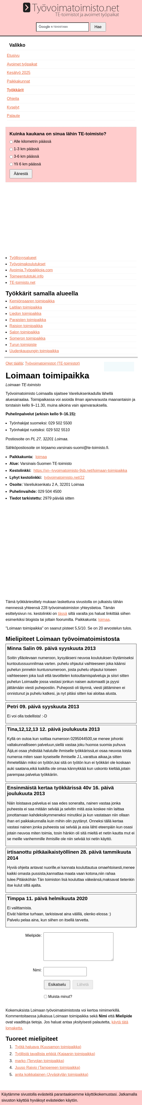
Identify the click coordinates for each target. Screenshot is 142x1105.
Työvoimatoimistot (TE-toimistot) (52, 363)
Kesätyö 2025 (19, 73)
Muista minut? (60, 996)
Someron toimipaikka (27, 338)
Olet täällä (14, 363)
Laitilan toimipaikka (25, 307)
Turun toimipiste (23, 345)
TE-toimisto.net (22, 282)
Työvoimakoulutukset (27, 264)
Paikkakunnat (18, 81)
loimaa (41, 457)
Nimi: (37, 970)
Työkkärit (15, 90)
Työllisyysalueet (22, 258)
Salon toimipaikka (24, 332)
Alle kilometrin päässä (32, 141)
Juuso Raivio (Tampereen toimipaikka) (47, 1068)
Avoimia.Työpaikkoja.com (31, 270)
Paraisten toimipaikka (27, 320)
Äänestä (21, 174)
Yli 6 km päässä (27, 164)
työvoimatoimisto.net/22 (64, 477)
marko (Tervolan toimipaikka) (39, 1061)
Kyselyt (13, 107)
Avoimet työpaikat (22, 64)
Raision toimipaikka (26, 326)
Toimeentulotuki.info (26, 276)
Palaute (13, 116)
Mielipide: (33, 935)
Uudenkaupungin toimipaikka (34, 351)
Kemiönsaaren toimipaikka (32, 301)
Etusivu (13, 55)
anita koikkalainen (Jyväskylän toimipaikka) (51, 1074)
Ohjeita (13, 99)
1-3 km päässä (26, 149)
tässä (62, 613)
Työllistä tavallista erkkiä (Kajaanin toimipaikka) (55, 1054)
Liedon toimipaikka (25, 314)
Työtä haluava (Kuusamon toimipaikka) (48, 1047)
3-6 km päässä (26, 156)
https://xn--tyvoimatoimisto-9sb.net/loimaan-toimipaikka (80, 470)
